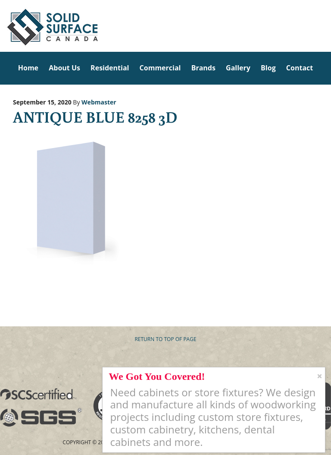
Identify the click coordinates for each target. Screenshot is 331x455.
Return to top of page (165, 339)
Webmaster (98, 102)
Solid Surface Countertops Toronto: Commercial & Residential (2, 26)
